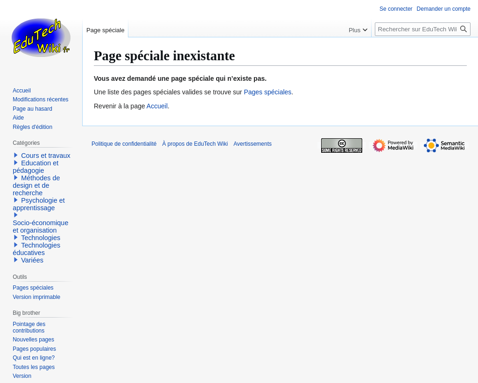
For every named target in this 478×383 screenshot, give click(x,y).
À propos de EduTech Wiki (195, 144)
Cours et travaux (45, 155)
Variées (32, 260)
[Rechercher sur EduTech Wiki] (423, 29)
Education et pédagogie (35, 166)
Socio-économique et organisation (40, 226)
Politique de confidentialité (123, 144)
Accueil (157, 106)
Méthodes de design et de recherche (36, 185)
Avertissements (252, 144)
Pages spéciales (267, 92)
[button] (16, 155)
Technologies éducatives (36, 248)
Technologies (40, 237)
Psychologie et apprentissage (39, 204)
